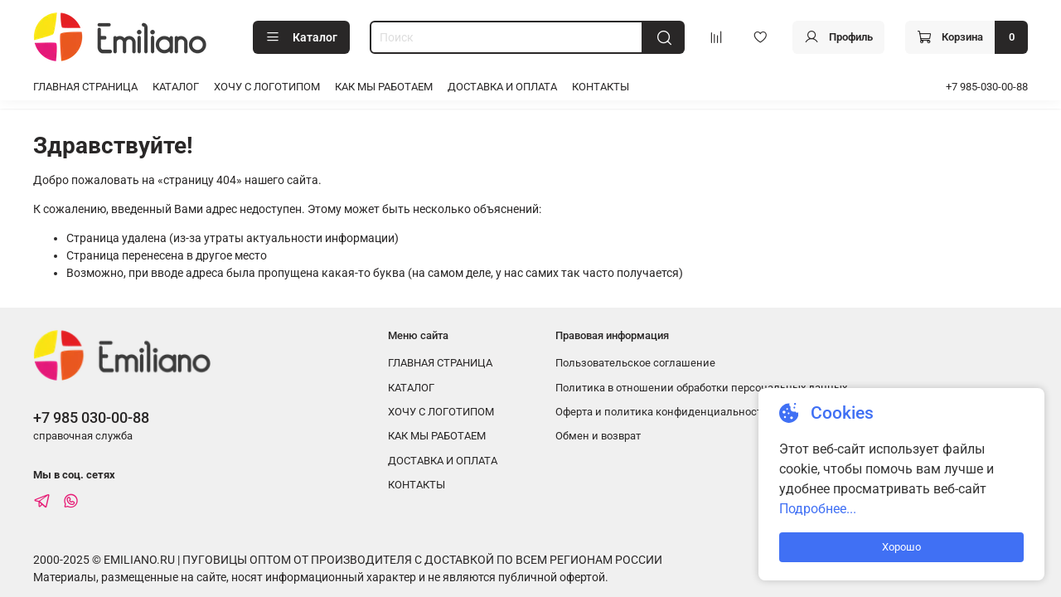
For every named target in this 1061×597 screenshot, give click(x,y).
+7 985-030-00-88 (987, 86)
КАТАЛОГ (176, 86)
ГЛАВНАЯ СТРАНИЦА (85, 86)
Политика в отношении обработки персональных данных (701, 387)
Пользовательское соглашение (635, 363)
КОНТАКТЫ (600, 86)
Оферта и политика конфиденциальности (661, 411)
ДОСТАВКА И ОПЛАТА (502, 86)
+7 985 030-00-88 (91, 417)
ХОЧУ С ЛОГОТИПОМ (267, 86)
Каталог (301, 37)
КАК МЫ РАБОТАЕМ (384, 86)
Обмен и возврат (598, 436)
